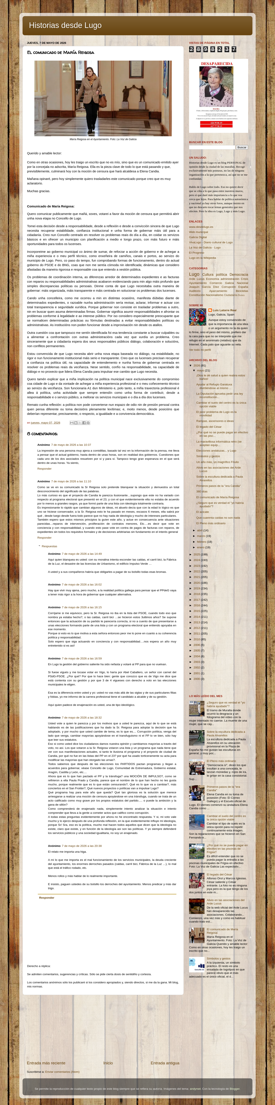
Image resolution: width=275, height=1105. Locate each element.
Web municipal (198, 232)
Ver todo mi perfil (200, 349)
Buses (241, 295)
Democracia (239, 274)
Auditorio (194, 291)
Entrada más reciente (46, 1063)
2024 (197, 560)
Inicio (108, 1063)
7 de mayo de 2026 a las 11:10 (71, 481)
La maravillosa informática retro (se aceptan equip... (219, 443)
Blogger (235, 1088)
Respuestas (49, 546)
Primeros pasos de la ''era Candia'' (218, 485)
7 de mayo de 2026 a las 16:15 (82, 607)
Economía (212, 278)
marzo (201, 536)
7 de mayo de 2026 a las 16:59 (82, 658)
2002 (197, 667)
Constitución (197, 295)
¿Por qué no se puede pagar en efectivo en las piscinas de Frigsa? (227, 849)
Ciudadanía (230, 295)
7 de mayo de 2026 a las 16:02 (82, 584)
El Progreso (196, 252)
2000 (197, 678)
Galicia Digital (198, 237)
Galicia (229, 283)
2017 (197, 599)
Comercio (216, 283)
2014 (197, 616)
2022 (197, 571)
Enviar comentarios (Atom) (62, 1071)
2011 (197, 633)
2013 (197, 622)
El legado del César (209, 426)
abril (200, 530)
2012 (197, 628)
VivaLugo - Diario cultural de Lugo (211, 242)
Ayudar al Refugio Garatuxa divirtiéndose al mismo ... (214, 386)
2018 (197, 594)
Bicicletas (242, 291)
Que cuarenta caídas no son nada (218, 517)
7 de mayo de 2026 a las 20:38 (82, 846)
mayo (201, 370)
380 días (202, 491)
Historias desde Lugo (65, 25)
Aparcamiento (218, 291)
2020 (197, 582)
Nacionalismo (214, 295)
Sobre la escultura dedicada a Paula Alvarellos (226, 733)
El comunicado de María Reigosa (217, 497)
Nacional (242, 283)
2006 (197, 645)
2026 (197, 365)
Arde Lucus (197, 278)
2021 (197, 577)
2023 (197, 565)
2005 (197, 650)
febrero (202, 541)
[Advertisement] (103, 1027)
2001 (197, 673)
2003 (197, 662)
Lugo (194, 274)
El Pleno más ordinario (211, 523)
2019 (197, 588)
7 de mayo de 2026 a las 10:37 (71, 444)
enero (201, 547)
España (243, 286)
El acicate (202, 511)
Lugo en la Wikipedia (202, 257)
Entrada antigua (165, 1063)
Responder (44, 468)
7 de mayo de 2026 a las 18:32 (82, 717)
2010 (197, 639)
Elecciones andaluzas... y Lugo (216, 450)
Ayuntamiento (198, 283)
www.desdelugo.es (201, 226)
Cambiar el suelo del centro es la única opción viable (226, 817)
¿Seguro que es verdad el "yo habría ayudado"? (226, 704)
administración (230, 278)
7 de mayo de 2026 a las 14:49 (82, 553)
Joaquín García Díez (204, 286)
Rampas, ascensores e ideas (215, 421)
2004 (197, 656)
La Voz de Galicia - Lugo (205, 247)
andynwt (195, 1088)
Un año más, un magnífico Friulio (217, 462)
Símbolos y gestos (208, 456)
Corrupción (229, 286)
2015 (197, 611)
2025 (197, 554)
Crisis (244, 278)
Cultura (207, 274)
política (221, 274)
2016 (197, 605)
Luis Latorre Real (224, 310)
